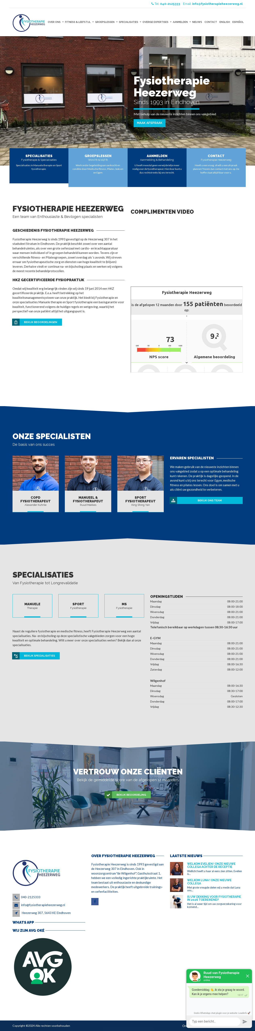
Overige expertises (155, 22)
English (224, 22)
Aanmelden (180, 22)
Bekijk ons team (196, 500)
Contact (211, 22)
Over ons (54, 22)
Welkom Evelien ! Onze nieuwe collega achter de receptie (211, 865)
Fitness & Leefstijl (78, 22)
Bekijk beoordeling (125, 795)
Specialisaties (128, 22)
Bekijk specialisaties (34, 655)
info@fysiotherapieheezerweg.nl (43, 905)
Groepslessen (104, 22)
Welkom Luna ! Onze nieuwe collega (209, 882)
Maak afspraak (149, 123)
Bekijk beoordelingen (35, 322)
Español (238, 22)
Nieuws (197, 22)
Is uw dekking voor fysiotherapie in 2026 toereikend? (214, 898)
